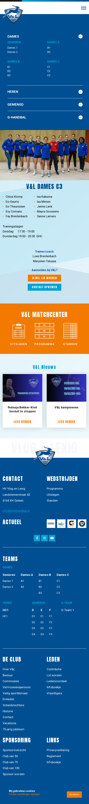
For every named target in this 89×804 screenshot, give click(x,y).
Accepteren (74, 794)
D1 (33, 616)
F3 (50, 628)
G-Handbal (45, 117)
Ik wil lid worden (44, 278)
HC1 (5, 616)
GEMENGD (45, 105)
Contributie (54, 669)
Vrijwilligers (54, 693)
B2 (8, 71)
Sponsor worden (14, 774)
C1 (48, 67)
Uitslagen (53, 494)
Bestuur (8, 675)
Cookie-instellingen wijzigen (24, 794)
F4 (50, 634)
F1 (50, 616)
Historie (8, 711)
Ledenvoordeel (57, 681)
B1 (8, 67)
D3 (33, 628)
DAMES (45, 36)
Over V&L (9, 669)
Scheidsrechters (13, 705)
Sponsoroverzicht (14, 750)
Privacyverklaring (58, 750)
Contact (8, 717)
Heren (45, 92)
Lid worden (54, 675)
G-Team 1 (67, 610)
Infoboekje (54, 687)
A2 (48, 52)
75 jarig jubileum (13, 729)
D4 (33, 634)
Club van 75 (10, 762)
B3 (8, 75)
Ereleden (8, 699)
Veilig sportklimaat (15, 693)
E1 (42, 616)
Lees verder (22, 421)
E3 (42, 628)
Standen (52, 500)
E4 (42, 634)
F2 (50, 622)
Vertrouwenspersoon (17, 687)
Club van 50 (10, 756)
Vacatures (9, 723)
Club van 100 (11, 768)
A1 (48, 47)
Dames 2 (12, 52)
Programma (55, 488)
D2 (33, 622)
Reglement (54, 756)
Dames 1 (12, 47)
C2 (48, 71)
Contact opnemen (44, 287)
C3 (48, 75)
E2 (42, 622)
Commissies (11, 681)
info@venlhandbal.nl (16, 511)
